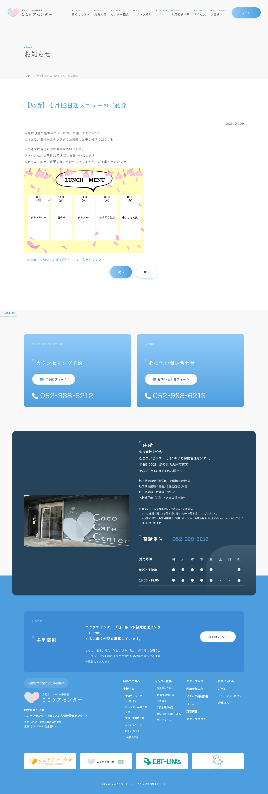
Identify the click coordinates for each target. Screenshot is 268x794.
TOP (27, 75)
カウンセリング (133, 724)
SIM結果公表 (132, 737)
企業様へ (218, 12)
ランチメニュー (165, 720)
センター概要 (120, 12)
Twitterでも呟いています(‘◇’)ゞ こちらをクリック (62, 259)
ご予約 (222, 689)
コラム (161, 12)
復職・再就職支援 (134, 718)
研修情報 (161, 701)
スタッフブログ (196, 719)
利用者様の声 (180, 12)
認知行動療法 (132, 731)
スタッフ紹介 (142, 12)
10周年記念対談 (165, 694)
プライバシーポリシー (232, 695)
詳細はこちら (217, 636)
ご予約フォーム (55, 379)
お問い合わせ (226, 681)
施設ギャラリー (165, 688)
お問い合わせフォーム (172, 379)
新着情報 (192, 711)
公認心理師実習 (165, 707)
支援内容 (100, 12)
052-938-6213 (190, 538)
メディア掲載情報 (197, 696)
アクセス (200, 12)
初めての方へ (81, 12)
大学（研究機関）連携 (169, 713)
